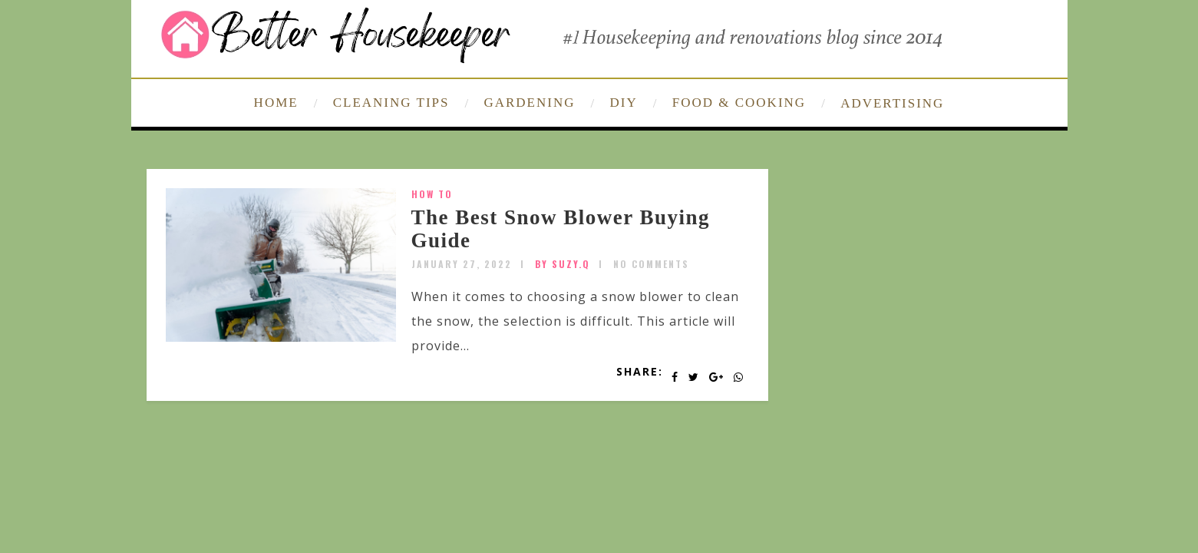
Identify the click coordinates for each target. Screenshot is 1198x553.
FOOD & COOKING (739, 102)
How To (432, 193)
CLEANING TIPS (391, 102)
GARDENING (529, 102)
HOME (276, 102)
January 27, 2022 (461, 263)
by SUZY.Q (562, 263)
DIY (624, 102)
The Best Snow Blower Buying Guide (561, 229)
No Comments (651, 263)
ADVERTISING (892, 103)
